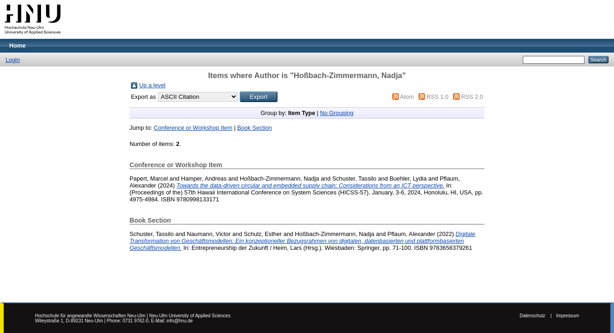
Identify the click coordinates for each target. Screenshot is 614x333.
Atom (407, 96)
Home (17, 45)
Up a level (152, 85)
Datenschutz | (535, 315)
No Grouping (337, 112)
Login (13, 59)
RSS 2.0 (472, 96)
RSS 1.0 (437, 96)
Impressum (567, 315)
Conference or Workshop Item (193, 127)
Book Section (254, 127)
